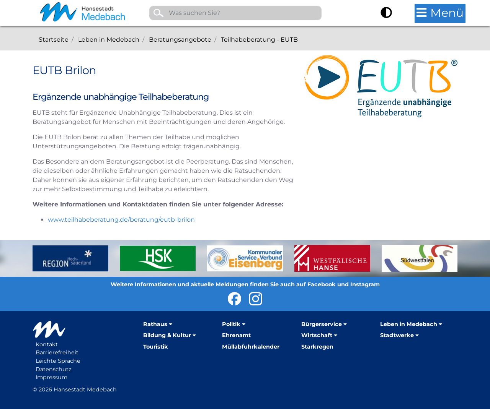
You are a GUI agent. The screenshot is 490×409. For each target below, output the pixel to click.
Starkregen (317, 346)
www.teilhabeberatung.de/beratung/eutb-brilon (121, 219)
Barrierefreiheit (57, 352)
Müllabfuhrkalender (250, 346)
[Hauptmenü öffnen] (440, 13)
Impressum (51, 377)
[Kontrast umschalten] (386, 14)
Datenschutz (53, 369)
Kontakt (47, 344)
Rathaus (155, 324)
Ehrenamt (236, 335)
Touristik (155, 346)
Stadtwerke (397, 335)
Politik (231, 324)
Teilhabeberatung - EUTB (259, 39)
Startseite (54, 39)
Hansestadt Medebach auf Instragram (255, 298)
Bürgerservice (321, 324)
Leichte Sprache (58, 360)
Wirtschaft (316, 335)
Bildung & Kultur (167, 335)
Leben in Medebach (108, 39)
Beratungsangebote (180, 39)
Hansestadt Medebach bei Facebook (234, 298)
